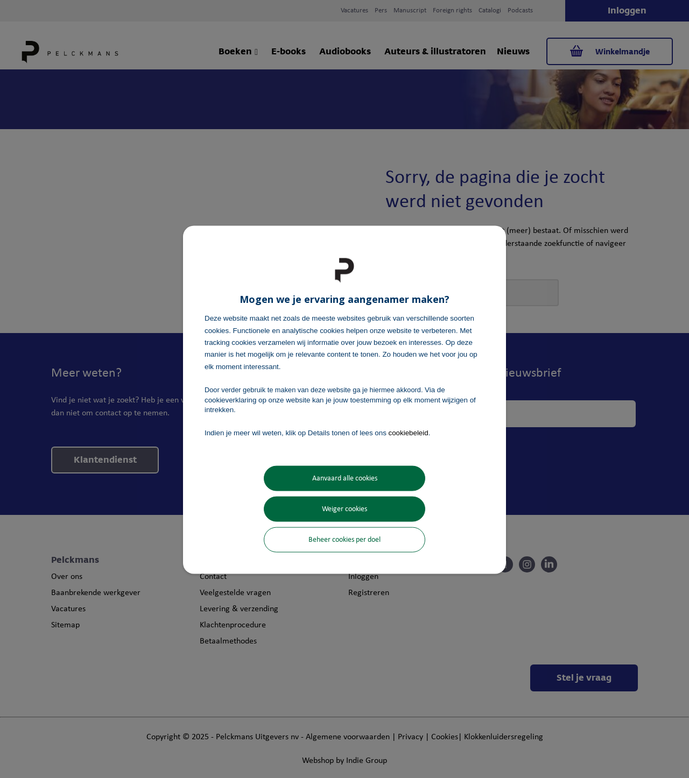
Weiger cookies (344, 509)
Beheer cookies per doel (344, 539)
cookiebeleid (408, 433)
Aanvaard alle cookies (344, 478)
